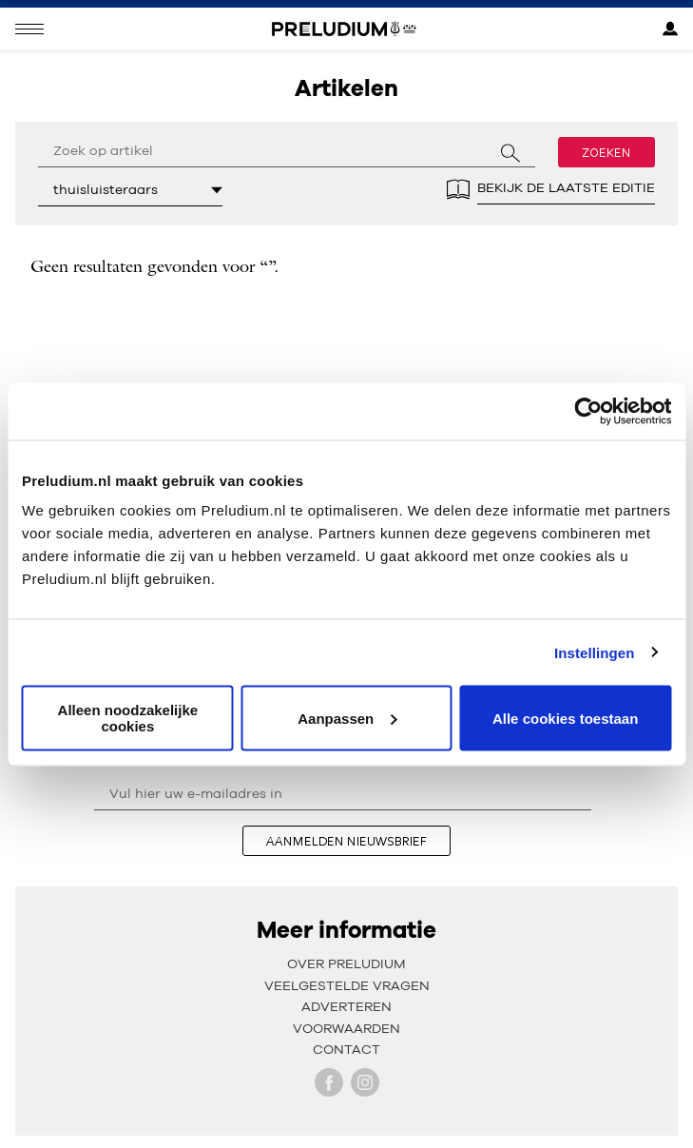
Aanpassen (347, 718)
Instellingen (594, 652)
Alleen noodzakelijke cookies (128, 718)
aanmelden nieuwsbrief (346, 840)
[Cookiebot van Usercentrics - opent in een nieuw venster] (588, 411)
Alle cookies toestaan (565, 718)
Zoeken (606, 152)
